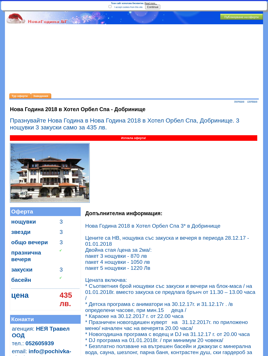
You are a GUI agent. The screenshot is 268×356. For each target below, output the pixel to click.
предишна (239, 101)
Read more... (151, 3)
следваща (252, 101)
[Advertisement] (134, 59)
